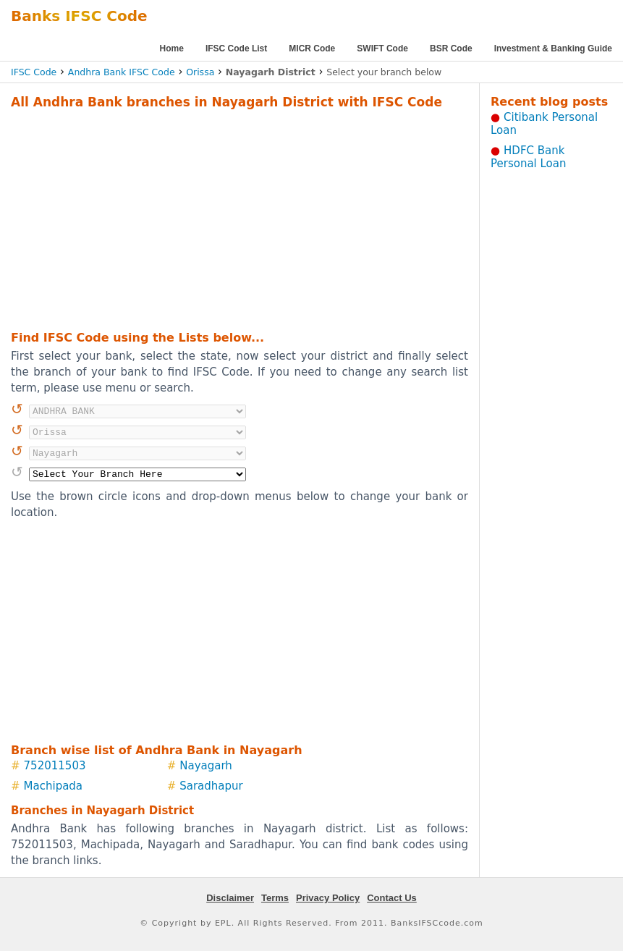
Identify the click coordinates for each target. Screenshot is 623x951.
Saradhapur (211, 785)
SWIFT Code (382, 48)
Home (172, 48)
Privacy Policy (328, 897)
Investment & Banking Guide (553, 48)
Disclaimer (230, 897)
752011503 (55, 765)
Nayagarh (205, 765)
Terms (275, 897)
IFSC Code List (236, 48)
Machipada (53, 785)
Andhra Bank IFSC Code (121, 72)
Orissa (200, 72)
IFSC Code (33, 72)
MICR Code (312, 48)
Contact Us (392, 897)
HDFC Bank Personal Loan (529, 157)
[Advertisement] (218, 218)
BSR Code (451, 48)
